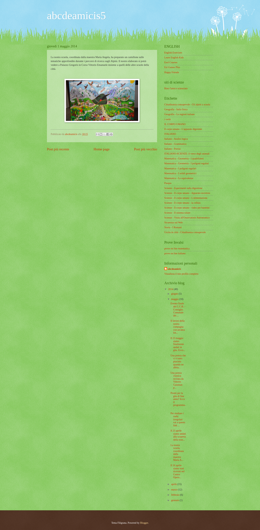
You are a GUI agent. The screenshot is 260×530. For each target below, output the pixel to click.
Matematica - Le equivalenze (178, 178)
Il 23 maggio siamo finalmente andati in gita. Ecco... (177, 344)
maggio (175, 299)
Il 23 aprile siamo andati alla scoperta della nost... (178, 435)
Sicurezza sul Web (173, 222)
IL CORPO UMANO (175, 124)
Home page (102, 149)
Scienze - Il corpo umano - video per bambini (187, 207)
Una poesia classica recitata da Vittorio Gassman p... (176, 380)
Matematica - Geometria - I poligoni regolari (186, 163)
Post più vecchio (145, 149)
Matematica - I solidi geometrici (180, 173)
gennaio (175, 500)
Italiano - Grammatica (175, 144)
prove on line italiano (175, 253)
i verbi (167, 119)
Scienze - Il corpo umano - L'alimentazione (185, 198)
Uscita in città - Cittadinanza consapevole (185, 232)
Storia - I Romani (173, 227)
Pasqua (167, 183)
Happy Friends (171, 72)
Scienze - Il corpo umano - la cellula (182, 202)
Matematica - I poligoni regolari (180, 168)
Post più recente (58, 149)
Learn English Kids (174, 57)
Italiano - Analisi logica (176, 139)
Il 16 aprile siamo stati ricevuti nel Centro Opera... (177, 471)
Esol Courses (170, 62)
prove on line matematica (177, 248)
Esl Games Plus (172, 67)
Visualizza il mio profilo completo (181, 273)
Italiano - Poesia (172, 148)
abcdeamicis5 (76, 16)
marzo (174, 489)
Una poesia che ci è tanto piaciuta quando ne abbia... (178, 361)
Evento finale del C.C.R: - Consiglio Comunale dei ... (177, 309)
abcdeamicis (174, 269)
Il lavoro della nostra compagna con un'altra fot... (177, 326)
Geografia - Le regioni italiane (179, 114)
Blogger (144, 523)
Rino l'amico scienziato (176, 88)
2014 (171, 289)
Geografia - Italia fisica (175, 109)
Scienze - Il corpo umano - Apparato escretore (187, 193)
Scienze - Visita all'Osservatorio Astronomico (187, 217)
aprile (174, 484)
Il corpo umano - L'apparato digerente (183, 129)
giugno (175, 293)
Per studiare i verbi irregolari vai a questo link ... (177, 419)
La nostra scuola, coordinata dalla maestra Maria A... (177, 453)
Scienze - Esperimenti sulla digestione (183, 188)
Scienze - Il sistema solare (177, 212)
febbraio (175, 494)
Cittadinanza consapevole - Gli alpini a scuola (187, 104)
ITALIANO (170, 134)
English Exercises (173, 52)
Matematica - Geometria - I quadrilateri (184, 158)
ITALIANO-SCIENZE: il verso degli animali (186, 153)
